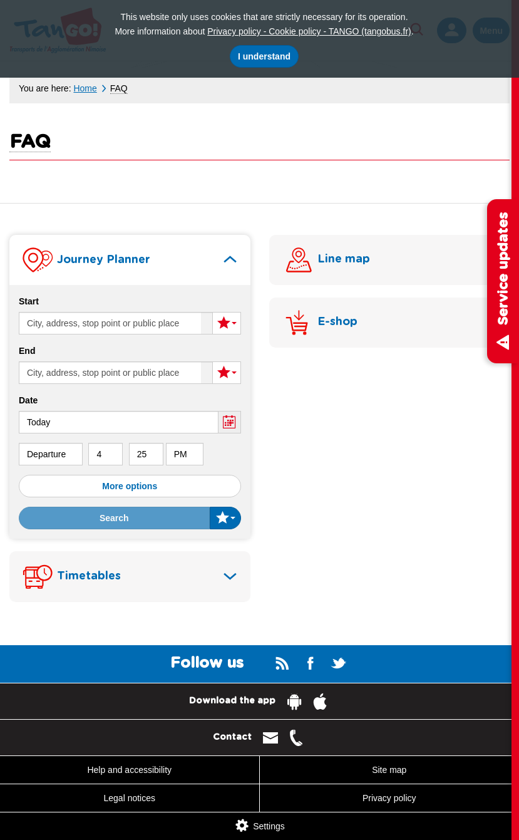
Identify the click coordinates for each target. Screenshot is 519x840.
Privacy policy (389, 798)
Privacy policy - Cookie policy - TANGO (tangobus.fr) (309, 31)
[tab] (129, 260)
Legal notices (129, 798)
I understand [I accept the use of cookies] (264, 56)
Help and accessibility (129, 770)
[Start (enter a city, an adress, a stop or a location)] (116, 323)
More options (129, 486)
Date (28, 400)
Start (29, 301)
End (27, 351)
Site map (389, 770)
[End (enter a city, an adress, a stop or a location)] (116, 372)
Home (84, 88)
